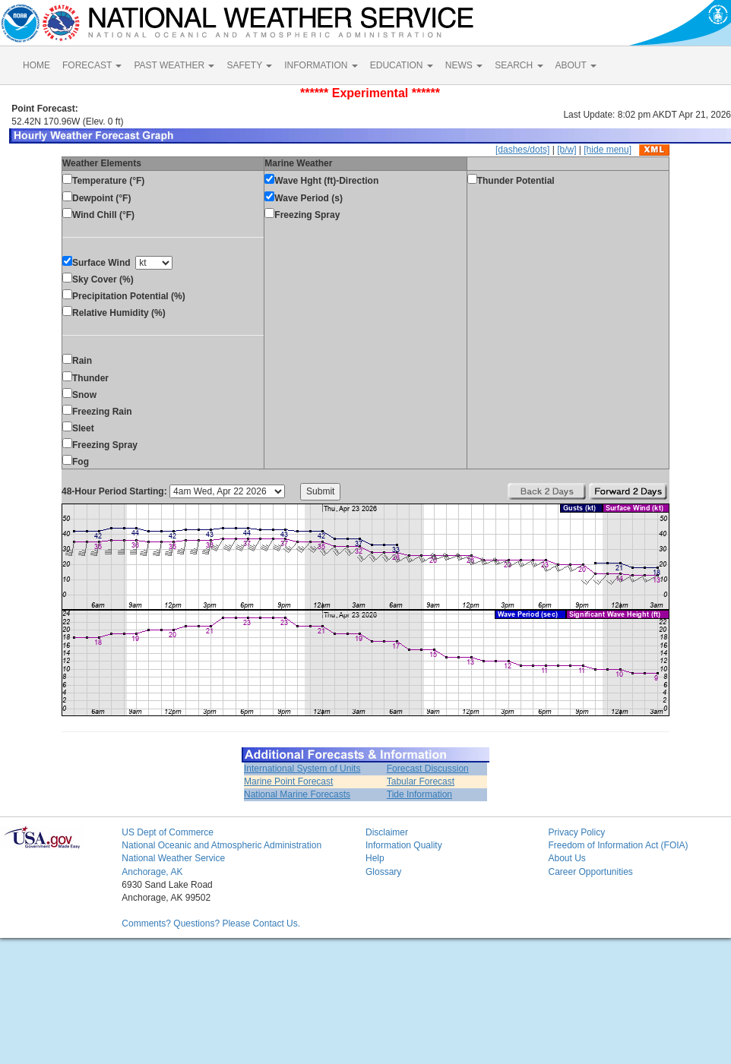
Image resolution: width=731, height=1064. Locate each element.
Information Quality (404, 845)
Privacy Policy (576, 832)
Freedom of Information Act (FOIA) (618, 845)
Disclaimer (387, 832)
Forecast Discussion (428, 768)
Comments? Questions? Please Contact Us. (211, 923)
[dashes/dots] (522, 149)
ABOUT (576, 65)
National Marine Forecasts (297, 794)
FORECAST (92, 65)
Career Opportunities (590, 872)
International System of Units (302, 768)
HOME (36, 65)
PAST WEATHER (174, 65)
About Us (566, 858)
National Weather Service (173, 858)
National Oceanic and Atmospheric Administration (221, 845)
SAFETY (249, 65)
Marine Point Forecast (288, 781)
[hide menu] (607, 149)
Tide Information (419, 794)
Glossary (383, 872)
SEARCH (519, 65)
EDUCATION (401, 65)
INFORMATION (320, 65)
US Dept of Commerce (168, 832)
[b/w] (566, 149)
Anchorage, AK (152, 872)
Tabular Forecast (420, 781)
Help (375, 858)
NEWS (464, 65)
